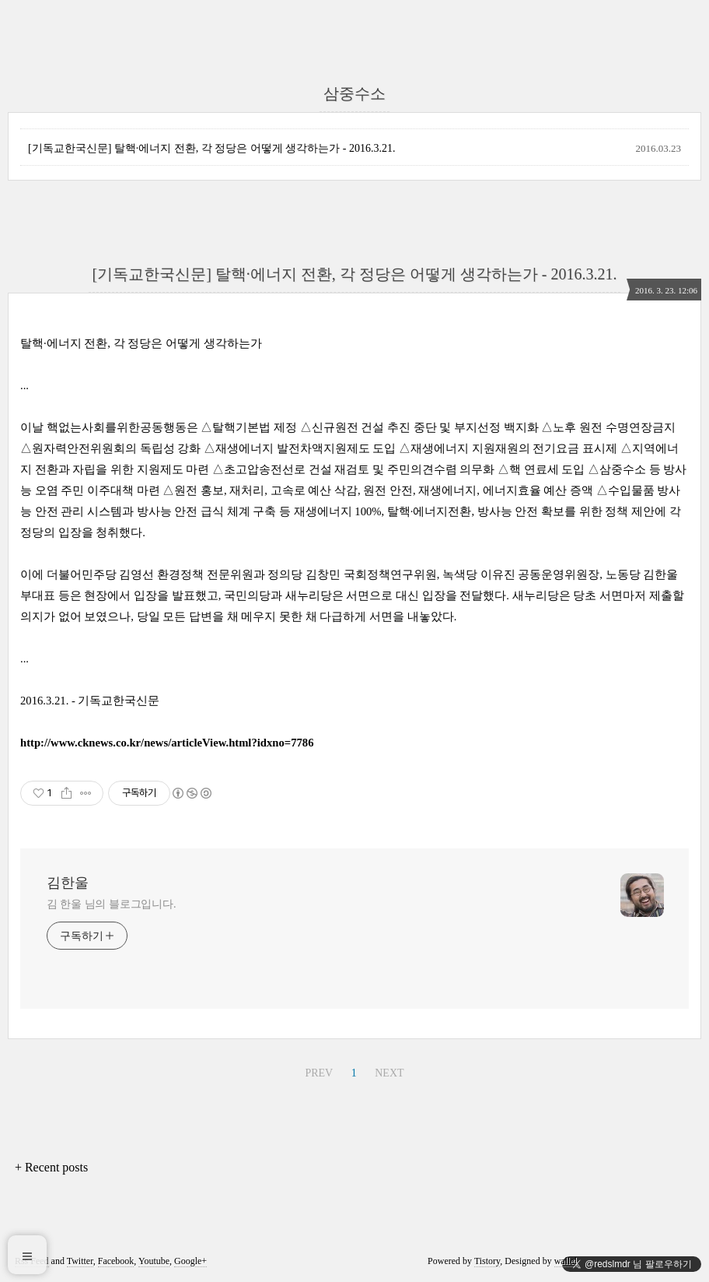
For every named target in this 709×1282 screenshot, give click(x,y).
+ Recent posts (51, 1167)
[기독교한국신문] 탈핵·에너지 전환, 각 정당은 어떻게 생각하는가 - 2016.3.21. (212, 148)
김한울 (68, 882)
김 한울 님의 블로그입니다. (111, 904)
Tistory (487, 1261)
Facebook (116, 1261)
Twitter (80, 1261)
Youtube (153, 1261)
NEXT (389, 1073)
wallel (565, 1261)
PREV (319, 1073)
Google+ (190, 1261)
